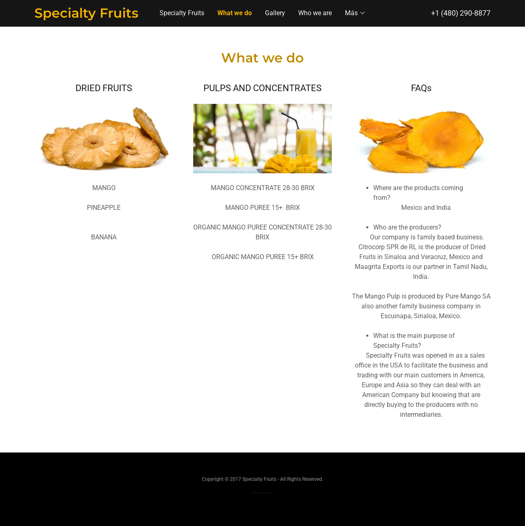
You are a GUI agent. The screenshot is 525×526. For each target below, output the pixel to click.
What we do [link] (234, 13)
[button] (355, 13)
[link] (91, 15)
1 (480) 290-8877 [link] (463, 13)
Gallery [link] (275, 13)
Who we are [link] (315, 13)
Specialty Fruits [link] (182, 13)
